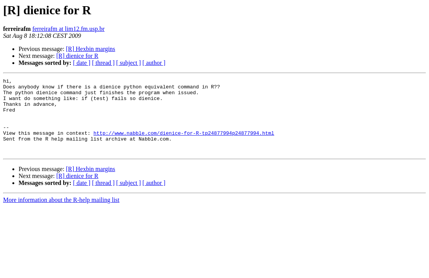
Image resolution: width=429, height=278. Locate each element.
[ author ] (154, 62)
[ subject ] (128, 62)
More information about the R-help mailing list (61, 215)
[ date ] (81, 62)
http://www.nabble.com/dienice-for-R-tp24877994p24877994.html (183, 144)
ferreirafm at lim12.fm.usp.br (68, 28)
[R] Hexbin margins (90, 49)
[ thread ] (103, 62)
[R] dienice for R (77, 56)
